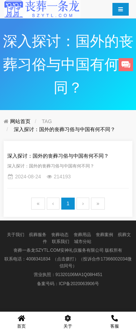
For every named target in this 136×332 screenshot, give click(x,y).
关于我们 (15, 234)
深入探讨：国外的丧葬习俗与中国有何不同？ (64, 129)
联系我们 (60, 241)
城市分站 (82, 241)
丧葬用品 (82, 234)
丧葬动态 (60, 234)
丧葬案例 (104, 234)
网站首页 (20, 121)
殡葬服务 (37, 234)
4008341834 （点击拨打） (52, 259)
